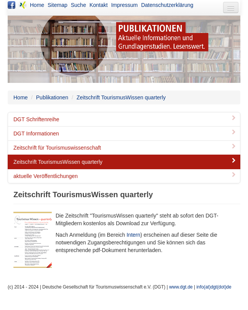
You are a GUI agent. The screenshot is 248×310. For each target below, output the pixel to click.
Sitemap (57, 5)
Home (37, 5)
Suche (78, 5)
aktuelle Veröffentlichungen (125, 176)
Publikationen (52, 97)
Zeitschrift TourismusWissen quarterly (121, 97)
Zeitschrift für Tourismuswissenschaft (125, 148)
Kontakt (98, 5)
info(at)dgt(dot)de (213, 287)
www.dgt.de (180, 287)
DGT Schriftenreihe (125, 119)
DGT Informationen (125, 133)
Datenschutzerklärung (167, 5)
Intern (133, 235)
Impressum (124, 5)
